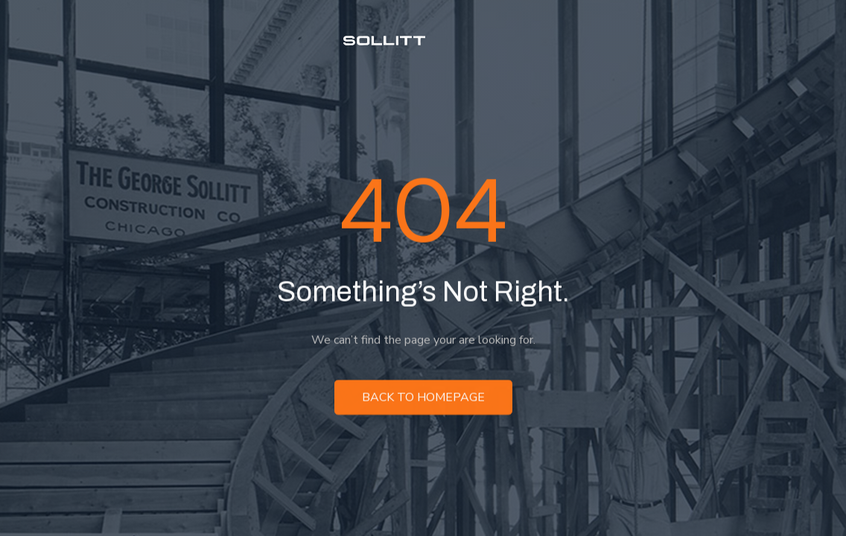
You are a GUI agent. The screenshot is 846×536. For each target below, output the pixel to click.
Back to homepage (423, 398)
